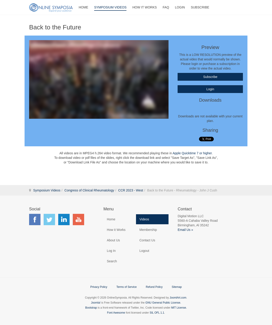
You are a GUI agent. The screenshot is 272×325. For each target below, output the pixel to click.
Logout (144, 251)
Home (83, 7)
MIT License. (179, 307)
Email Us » (185, 230)
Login (180, 7)
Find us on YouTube (78, 219)
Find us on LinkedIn (64, 219)
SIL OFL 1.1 (157, 312)
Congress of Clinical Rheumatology (89, 190)
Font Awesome (116, 312)
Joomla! (96, 302)
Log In (111, 251)
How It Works (144, 7)
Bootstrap (91, 307)
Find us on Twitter (49, 219)
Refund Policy (154, 287)
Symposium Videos (110, 7)
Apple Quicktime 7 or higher (192, 153)
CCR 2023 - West (130, 190)
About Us (113, 240)
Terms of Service (126, 287)
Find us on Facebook (34, 219)
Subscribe (200, 7)
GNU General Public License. (163, 302)
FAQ (166, 7)
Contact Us (147, 240)
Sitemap (177, 287)
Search (112, 261)
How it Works (116, 230)
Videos (144, 219)
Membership (148, 230)
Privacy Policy (98, 287)
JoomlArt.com (178, 297)
